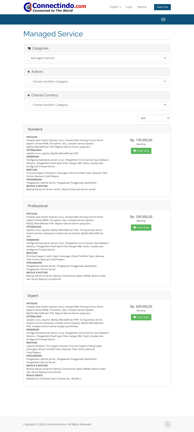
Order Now (141, 151)
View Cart (162, 7)
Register (142, 7)
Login (129, 7)
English (115, 7)
